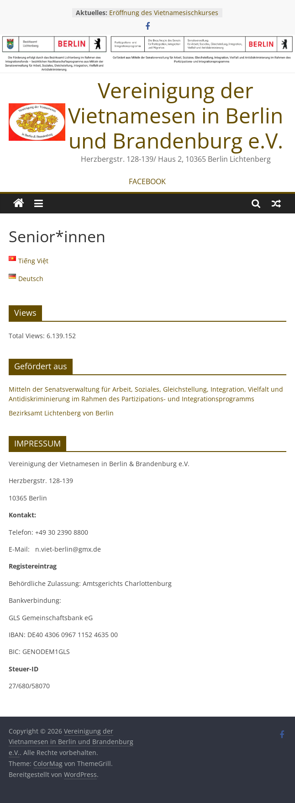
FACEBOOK (147, 181)
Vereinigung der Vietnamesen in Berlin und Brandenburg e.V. (175, 115)
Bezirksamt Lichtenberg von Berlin (61, 413)
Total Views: (28, 335)
